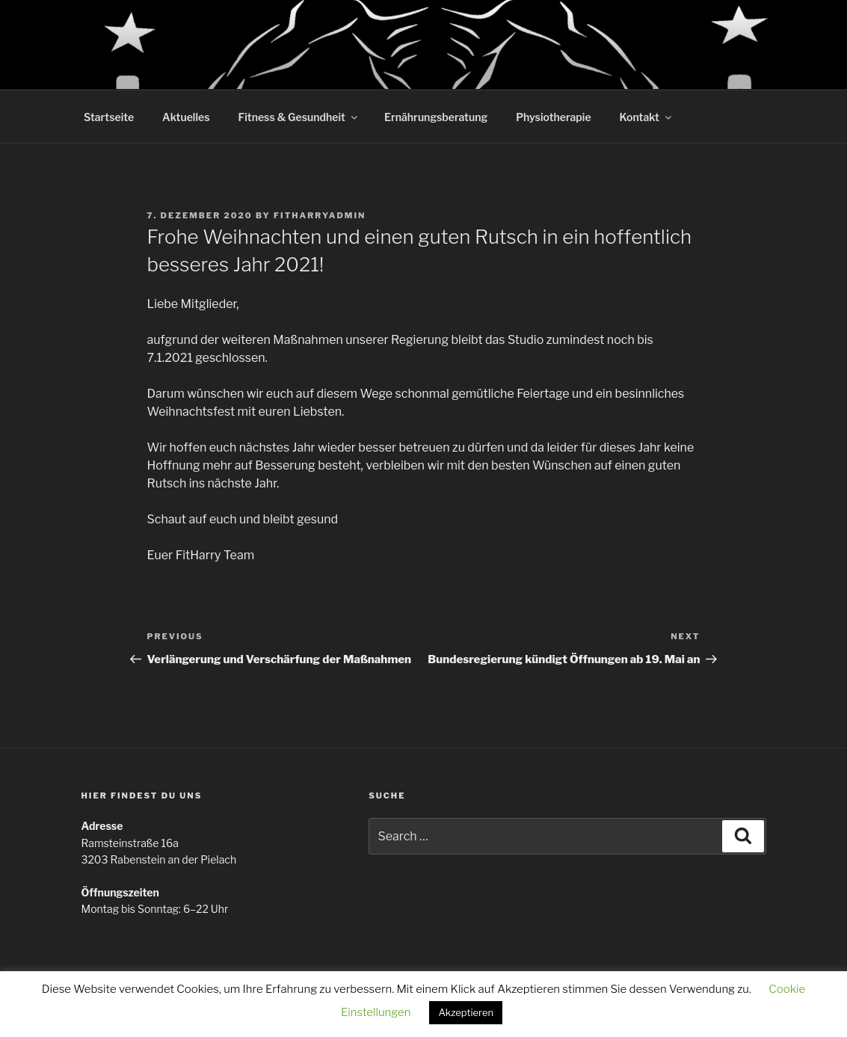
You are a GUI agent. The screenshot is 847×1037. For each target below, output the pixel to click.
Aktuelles (185, 117)
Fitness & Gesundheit (299, 117)
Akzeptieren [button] (465, 1012)
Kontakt (647, 117)
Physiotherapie (553, 117)
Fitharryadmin (320, 215)
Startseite (109, 117)
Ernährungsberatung (435, 117)
